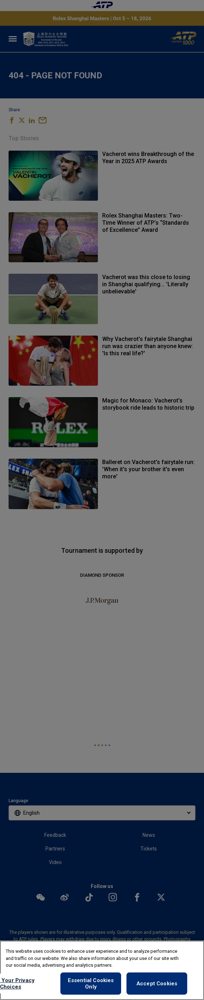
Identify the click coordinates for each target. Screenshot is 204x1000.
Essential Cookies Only (91, 983)
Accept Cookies (156, 983)
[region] (102, 970)
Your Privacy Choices (17, 983)
